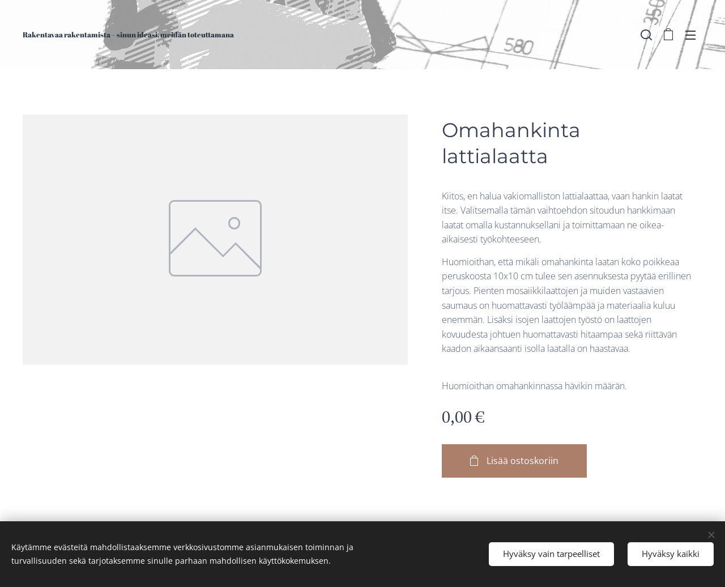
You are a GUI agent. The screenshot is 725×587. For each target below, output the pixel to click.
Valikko (690, 35)
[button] (646, 34)
